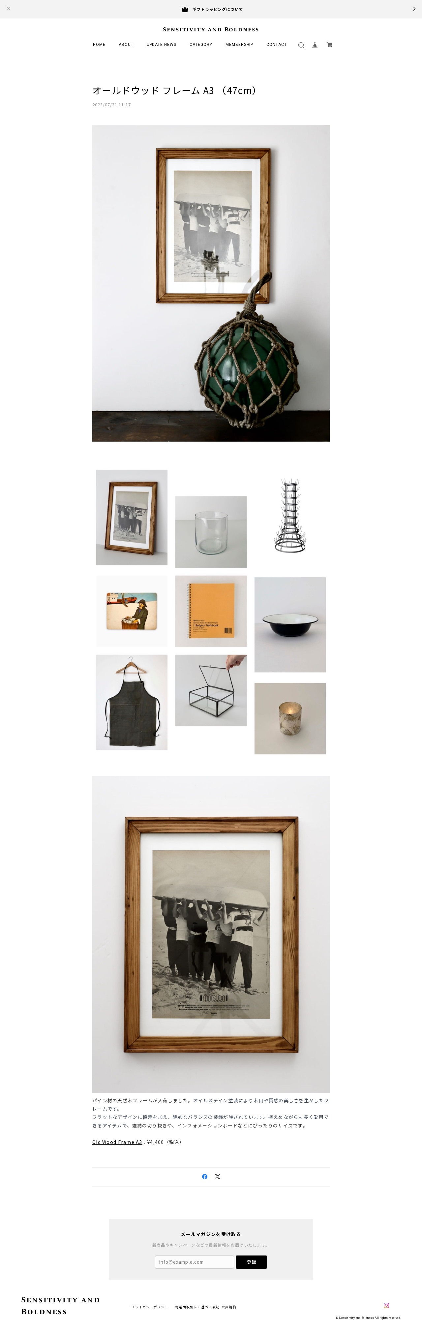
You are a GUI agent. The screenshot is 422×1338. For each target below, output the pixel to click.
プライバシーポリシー (149, 1306)
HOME (99, 44)
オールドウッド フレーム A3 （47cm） (177, 90)
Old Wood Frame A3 (117, 1141)
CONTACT (276, 44)
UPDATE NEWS (162, 44)
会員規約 (229, 1306)
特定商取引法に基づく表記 (197, 1306)
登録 (251, 1261)
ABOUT (126, 44)
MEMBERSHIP (240, 44)
